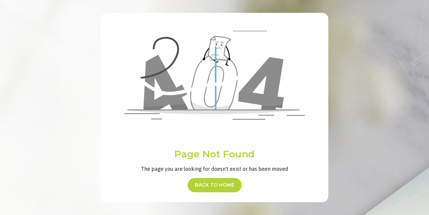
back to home (214, 185)
